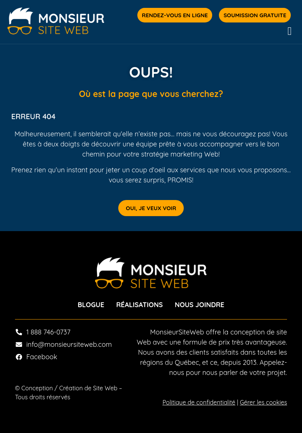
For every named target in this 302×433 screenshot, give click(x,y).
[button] (290, 30)
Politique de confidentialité (198, 402)
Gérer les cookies (263, 402)
